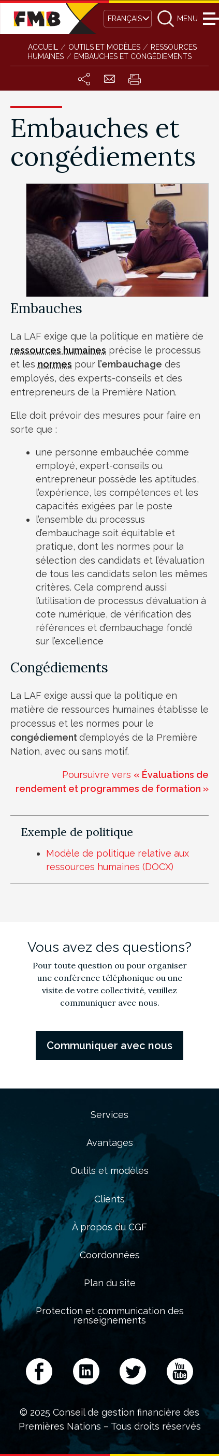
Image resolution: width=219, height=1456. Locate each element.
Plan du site (110, 1283)
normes (55, 364)
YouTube (180, 1371)
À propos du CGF (109, 1227)
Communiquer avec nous (109, 1045)
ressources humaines (58, 350)
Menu (209, 18)
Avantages (109, 1143)
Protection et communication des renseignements (110, 1315)
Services (109, 1115)
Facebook (39, 1371)
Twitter (133, 1371)
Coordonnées (110, 1255)
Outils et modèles (109, 1170)
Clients (109, 1199)
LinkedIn (86, 1371)
